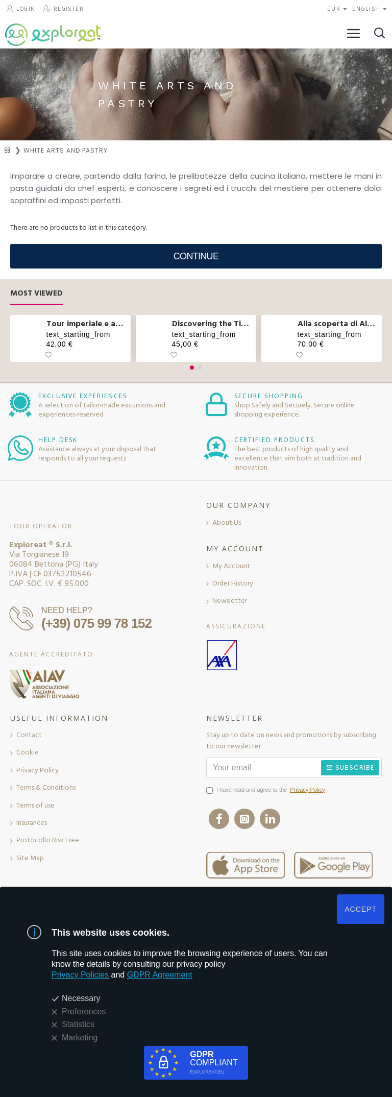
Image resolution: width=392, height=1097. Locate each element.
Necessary (81, 998)
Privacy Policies (80, 974)
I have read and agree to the (266, 790)
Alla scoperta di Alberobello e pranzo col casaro (338, 324)
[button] (192, 367)
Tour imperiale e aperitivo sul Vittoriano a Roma (87, 324)
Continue (196, 256)
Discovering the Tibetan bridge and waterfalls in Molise (212, 324)
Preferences (84, 1011)
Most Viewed (36, 294)
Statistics (78, 1024)
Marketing (79, 1037)
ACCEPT (361, 909)
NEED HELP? (66, 610)
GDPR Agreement (159, 974)
